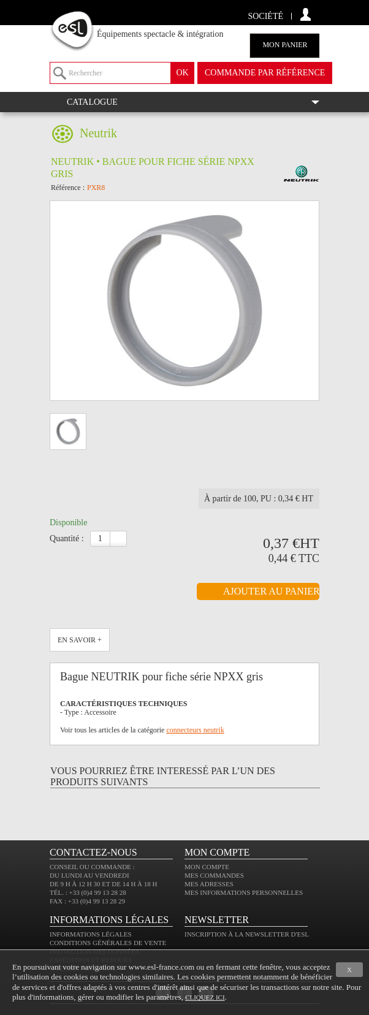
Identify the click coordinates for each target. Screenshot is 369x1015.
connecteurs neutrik (195, 730)
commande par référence (265, 72)
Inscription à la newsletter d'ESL (246, 934)
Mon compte (206, 866)
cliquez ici (204, 997)
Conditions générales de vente (108, 942)
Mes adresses (209, 884)
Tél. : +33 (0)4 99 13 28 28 (88, 892)
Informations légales (91, 934)
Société (265, 16)
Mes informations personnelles (243, 892)
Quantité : (67, 538)
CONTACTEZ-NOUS (93, 852)
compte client (305, 14)
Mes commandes (214, 875)
